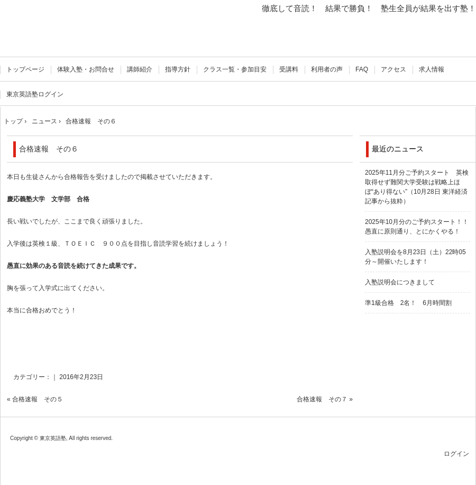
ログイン (456, 453)
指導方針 (177, 69)
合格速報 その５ (37, 399)
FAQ (361, 69)
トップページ (25, 69)
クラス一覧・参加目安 (235, 69)
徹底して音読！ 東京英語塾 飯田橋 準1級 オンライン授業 (54, 30)
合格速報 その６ (48, 149)
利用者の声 (327, 69)
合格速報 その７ (322, 399)
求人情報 (431, 69)
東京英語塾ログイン (34, 94)
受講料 (288, 69)
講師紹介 (139, 69)
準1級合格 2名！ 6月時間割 (408, 303)
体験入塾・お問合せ (85, 69)
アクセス (393, 69)
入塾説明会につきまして (400, 282)
